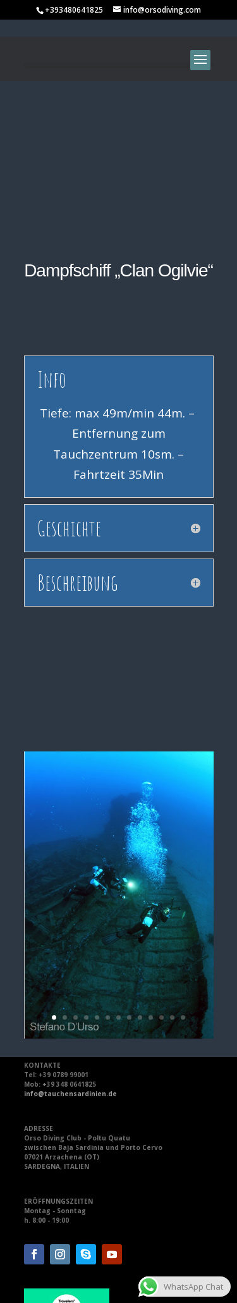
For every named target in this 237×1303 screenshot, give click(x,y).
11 (161, 867)
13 (183, 867)
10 (151, 867)
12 (172, 867)
